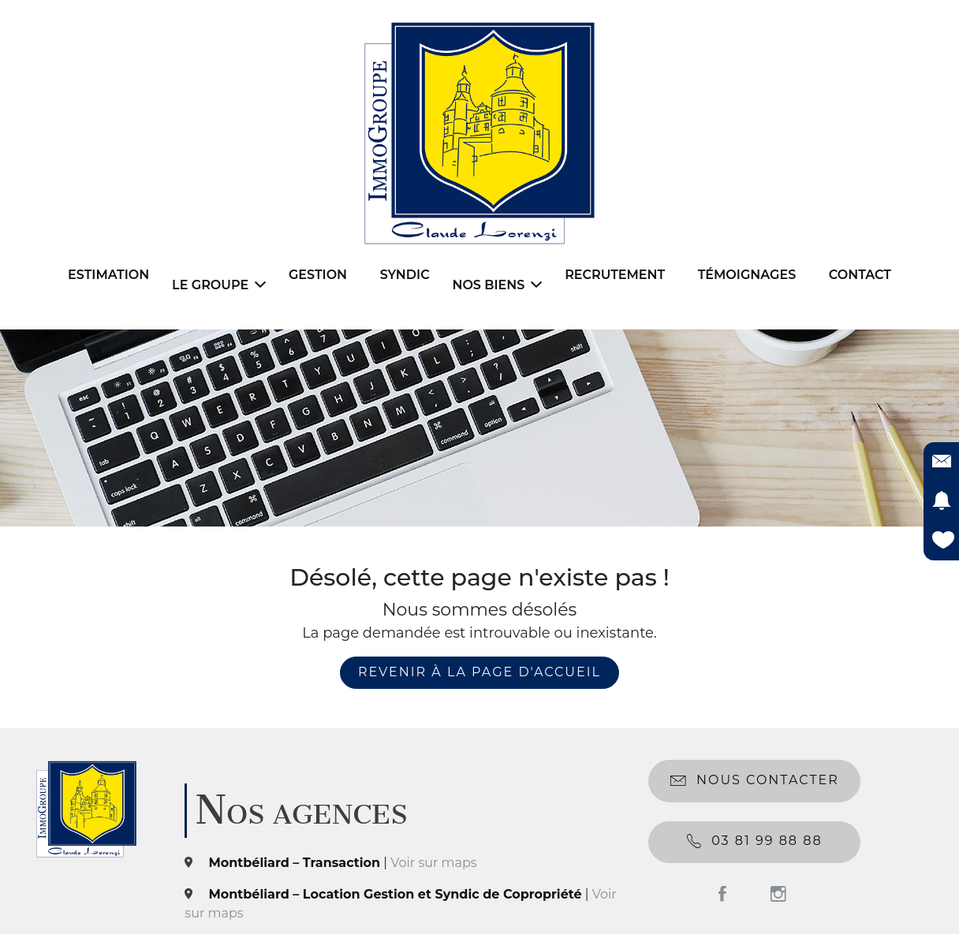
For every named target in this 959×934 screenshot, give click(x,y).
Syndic (405, 274)
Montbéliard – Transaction (295, 862)
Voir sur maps (433, 862)
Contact (860, 274)
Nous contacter (754, 781)
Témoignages (747, 274)
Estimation (108, 274)
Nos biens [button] (497, 284)
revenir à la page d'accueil (479, 671)
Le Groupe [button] (219, 284)
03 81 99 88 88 (755, 841)
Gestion (318, 274)
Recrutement (615, 274)
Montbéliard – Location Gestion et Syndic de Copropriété (395, 894)
